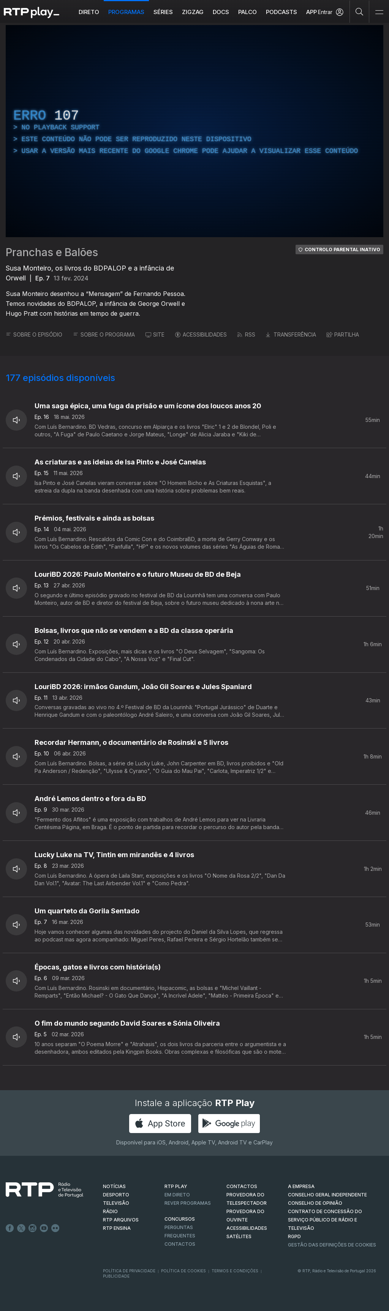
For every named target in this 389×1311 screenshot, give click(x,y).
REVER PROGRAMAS (187, 1203)
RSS (246, 334)
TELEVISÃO (116, 1203)
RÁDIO (110, 1211)
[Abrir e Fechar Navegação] (379, 12)
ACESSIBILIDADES (201, 334)
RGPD (294, 1236)
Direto (89, 12)
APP (311, 12)
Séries (163, 12)
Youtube (44, 1228)
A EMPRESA (301, 1186)
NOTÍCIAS (114, 1186)
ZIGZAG (193, 12)
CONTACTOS (241, 1186)
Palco (247, 12)
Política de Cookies (183, 1271)
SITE (154, 334)
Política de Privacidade (129, 1271)
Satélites (238, 1236)
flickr (55, 1228)
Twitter (21, 1228)
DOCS (221, 12)
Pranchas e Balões (52, 252)
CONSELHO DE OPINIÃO (315, 1203)
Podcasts (281, 12)
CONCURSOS (179, 1219)
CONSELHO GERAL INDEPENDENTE (327, 1195)
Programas (126, 12)
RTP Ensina (117, 1228)
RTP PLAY (175, 1186)
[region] (194, 131)
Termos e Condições (235, 1271)
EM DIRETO (177, 1195)
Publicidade (116, 1276)
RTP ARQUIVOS (121, 1220)
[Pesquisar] (359, 11)
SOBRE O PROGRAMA (104, 334)
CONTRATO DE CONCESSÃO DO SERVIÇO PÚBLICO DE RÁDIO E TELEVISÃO (325, 1220)
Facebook (10, 1228)
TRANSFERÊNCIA (291, 334)
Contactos (179, 1244)
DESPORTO (116, 1195)
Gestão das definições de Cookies (332, 1245)
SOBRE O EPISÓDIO (34, 334)
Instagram (32, 1228)
